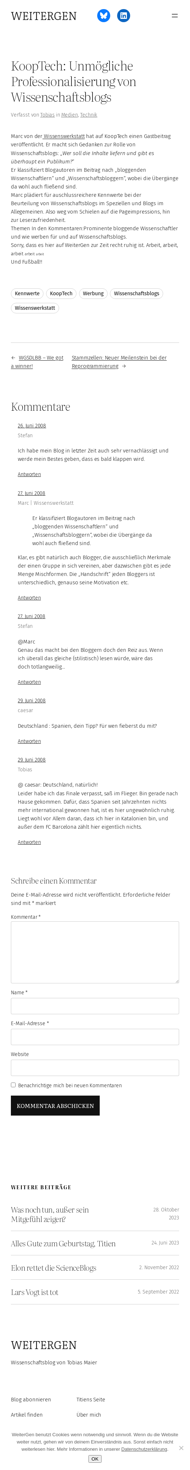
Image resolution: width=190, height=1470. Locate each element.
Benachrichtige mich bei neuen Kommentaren (70, 1086)
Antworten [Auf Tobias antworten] (29, 842)
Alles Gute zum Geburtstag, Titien (63, 1243)
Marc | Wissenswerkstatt (45, 503)
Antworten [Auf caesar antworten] (29, 741)
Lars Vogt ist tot (34, 1291)
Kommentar (26, 917)
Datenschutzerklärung (144, 1449)
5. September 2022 (158, 1292)
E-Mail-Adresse (30, 1023)
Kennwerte (27, 294)
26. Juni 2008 (32, 426)
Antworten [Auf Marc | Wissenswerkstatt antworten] (29, 598)
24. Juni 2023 (165, 1243)
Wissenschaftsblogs (136, 294)
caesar (25, 710)
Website (20, 1054)
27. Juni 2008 (31, 493)
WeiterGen (44, 15)
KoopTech (61, 294)
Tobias (47, 115)
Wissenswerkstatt (63, 136)
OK (94, 1459)
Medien (69, 115)
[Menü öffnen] (174, 15)
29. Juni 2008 (32, 701)
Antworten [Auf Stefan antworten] (29, 474)
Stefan (25, 436)
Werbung (93, 294)
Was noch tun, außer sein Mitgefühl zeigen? (50, 1214)
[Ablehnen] (181, 1447)
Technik (88, 115)
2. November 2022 (159, 1267)
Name (19, 993)
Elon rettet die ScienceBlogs (53, 1267)
